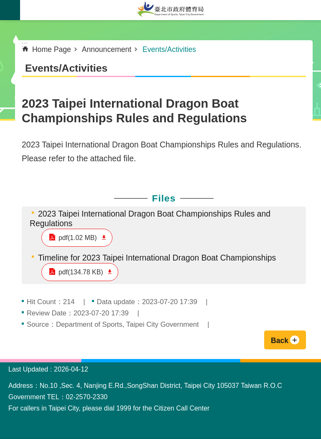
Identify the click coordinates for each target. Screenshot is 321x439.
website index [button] (10, 10)
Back (279, 340)
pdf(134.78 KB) (81, 272)
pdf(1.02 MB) (78, 237)
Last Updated (28, 369)
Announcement (106, 49)
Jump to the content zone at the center (4, 4)
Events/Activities (169, 49)
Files (164, 198)
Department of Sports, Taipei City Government (170, 10)
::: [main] (25, 44)
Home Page (51, 49)
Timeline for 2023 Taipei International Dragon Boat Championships (157, 257)
